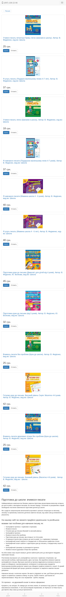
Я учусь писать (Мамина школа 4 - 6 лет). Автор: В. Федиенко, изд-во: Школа (32, 232)
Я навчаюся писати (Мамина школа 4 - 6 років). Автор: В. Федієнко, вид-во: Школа (32, 197)
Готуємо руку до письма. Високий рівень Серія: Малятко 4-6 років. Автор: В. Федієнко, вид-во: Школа (32, 396)
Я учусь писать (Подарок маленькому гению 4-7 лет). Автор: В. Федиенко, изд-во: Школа (30, 80)
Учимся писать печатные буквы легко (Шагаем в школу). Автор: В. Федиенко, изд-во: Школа (32, 39)
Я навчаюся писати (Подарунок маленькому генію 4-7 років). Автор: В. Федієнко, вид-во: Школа (32, 162)
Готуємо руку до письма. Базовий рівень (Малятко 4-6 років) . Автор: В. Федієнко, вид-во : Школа (33, 478)
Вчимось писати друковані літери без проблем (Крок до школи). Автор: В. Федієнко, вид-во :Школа (31, 437)
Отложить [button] (14, 50)
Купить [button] (6, 50)
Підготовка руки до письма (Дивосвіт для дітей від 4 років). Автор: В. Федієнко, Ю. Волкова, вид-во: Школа (33, 273)
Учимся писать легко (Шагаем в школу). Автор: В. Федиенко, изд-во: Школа (33, 121)
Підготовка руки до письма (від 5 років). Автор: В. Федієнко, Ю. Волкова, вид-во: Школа (30, 314)
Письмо (6, 11)
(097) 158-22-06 (9, 3)
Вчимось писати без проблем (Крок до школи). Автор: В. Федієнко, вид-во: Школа (32, 355)
